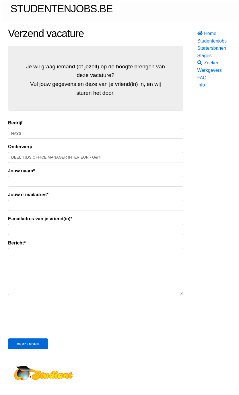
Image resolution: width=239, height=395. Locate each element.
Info (199, 84)
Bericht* (17, 242)
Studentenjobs (199, 40)
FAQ (199, 77)
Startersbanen (199, 48)
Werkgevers (199, 70)
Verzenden (28, 352)
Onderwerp (20, 146)
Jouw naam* (21, 170)
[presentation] (51, 328)
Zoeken (199, 62)
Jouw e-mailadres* (28, 194)
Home (199, 33)
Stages (199, 55)
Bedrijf (15, 122)
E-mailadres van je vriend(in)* (40, 218)
